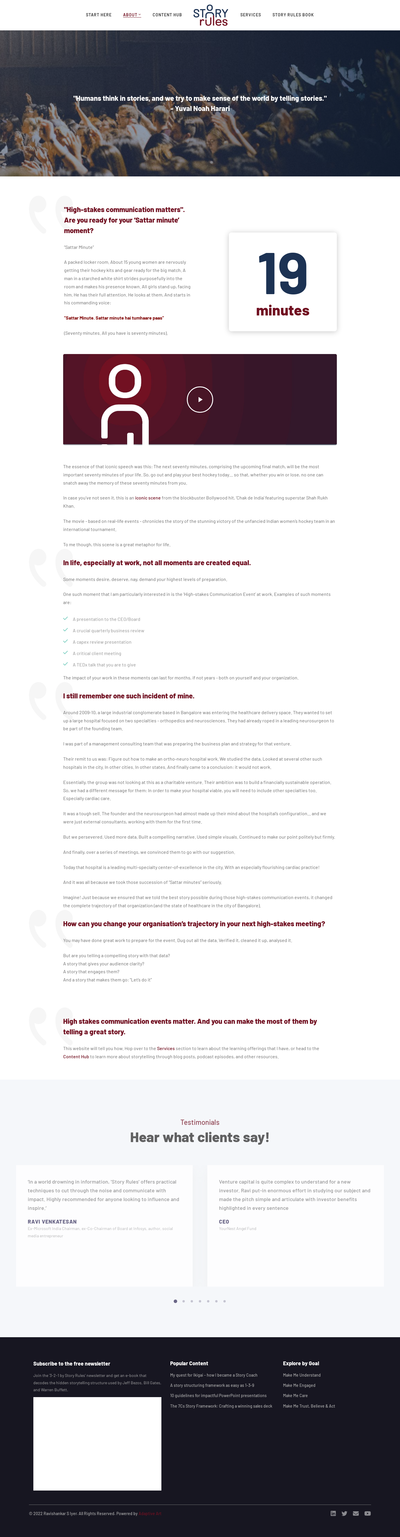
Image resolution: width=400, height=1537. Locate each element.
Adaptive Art (150, 1513)
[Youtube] (367, 1513)
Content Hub (76, 1056)
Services (166, 1048)
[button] (175, 1307)
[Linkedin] (333, 1513)
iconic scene (148, 497)
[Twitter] (344, 1513)
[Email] (356, 1513)
